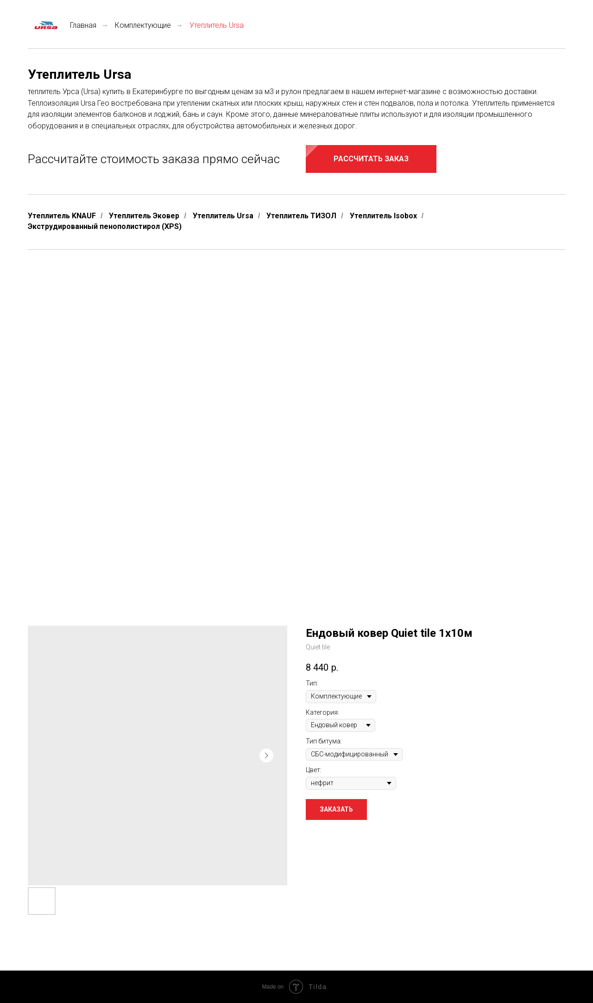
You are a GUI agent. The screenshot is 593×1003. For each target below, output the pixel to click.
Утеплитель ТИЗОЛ (301, 215)
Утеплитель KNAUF (62, 215)
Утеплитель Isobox (383, 215)
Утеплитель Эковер (144, 215)
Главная (62, 25)
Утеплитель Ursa (223, 215)
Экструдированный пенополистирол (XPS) (105, 226)
